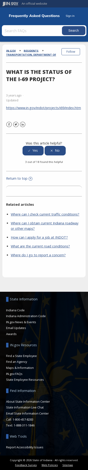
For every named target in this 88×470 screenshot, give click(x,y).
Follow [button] (70, 52)
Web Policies (50, 465)
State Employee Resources (25, 379)
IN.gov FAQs (14, 374)
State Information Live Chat (25, 407)
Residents (31, 50)
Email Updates (16, 328)
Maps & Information (20, 368)
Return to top (19, 178)
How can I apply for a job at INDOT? (39, 237)
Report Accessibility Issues (24, 447)
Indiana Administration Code (26, 316)
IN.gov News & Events (21, 322)
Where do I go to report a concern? (38, 255)
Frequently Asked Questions (34, 16)
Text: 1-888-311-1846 (20, 425)
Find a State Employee (21, 356)
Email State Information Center (27, 413)
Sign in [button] (70, 15)
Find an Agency (16, 362)
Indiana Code (15, 310)
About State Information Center (28, 401)
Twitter (16, 124)
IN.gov (11, 50)
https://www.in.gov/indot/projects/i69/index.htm (43, 108)
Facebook (9, 124)
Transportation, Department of (31, 54)
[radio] (33, 150)
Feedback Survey (26, 465)
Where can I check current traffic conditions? (45, 214)
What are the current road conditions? (40, 246)
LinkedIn (23, 124)
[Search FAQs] (32, 30)
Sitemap (67, 465)
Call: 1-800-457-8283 (19, 419)
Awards (11, 334)
